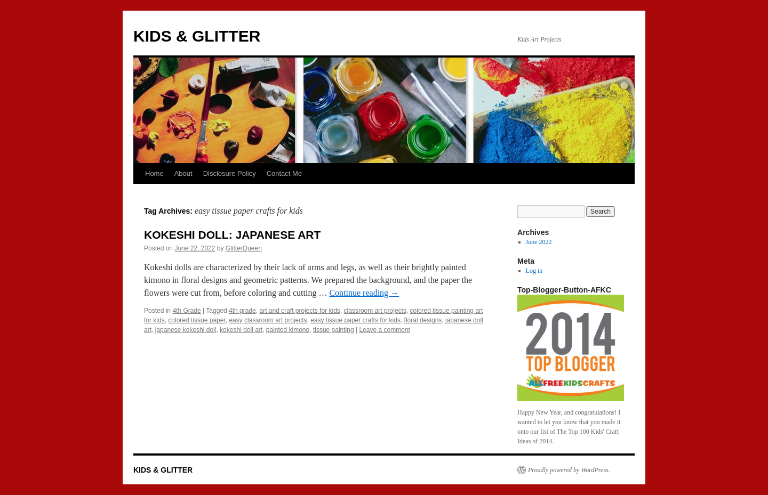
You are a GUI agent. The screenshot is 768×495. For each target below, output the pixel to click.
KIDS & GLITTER (196, 36)
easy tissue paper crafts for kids (355, 320)
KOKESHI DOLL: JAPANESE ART (232, 235)
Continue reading (364, 292)
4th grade (242, 310)
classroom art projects (375, 310)
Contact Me (284, 173)
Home (154, 173)
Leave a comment (384, 330)
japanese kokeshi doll (186, 330)
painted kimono (287, 330)
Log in (534, 270)
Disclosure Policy (229, 173)
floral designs (423, 320)
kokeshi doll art (241, 330)
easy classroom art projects (268, 320)
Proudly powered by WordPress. (569, 470)
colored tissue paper (196, 320)
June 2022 (539, 242)
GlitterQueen (244, 248)
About (183, 173)
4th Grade (186, 310)
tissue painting (333, 330)
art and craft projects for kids (299, 310)
